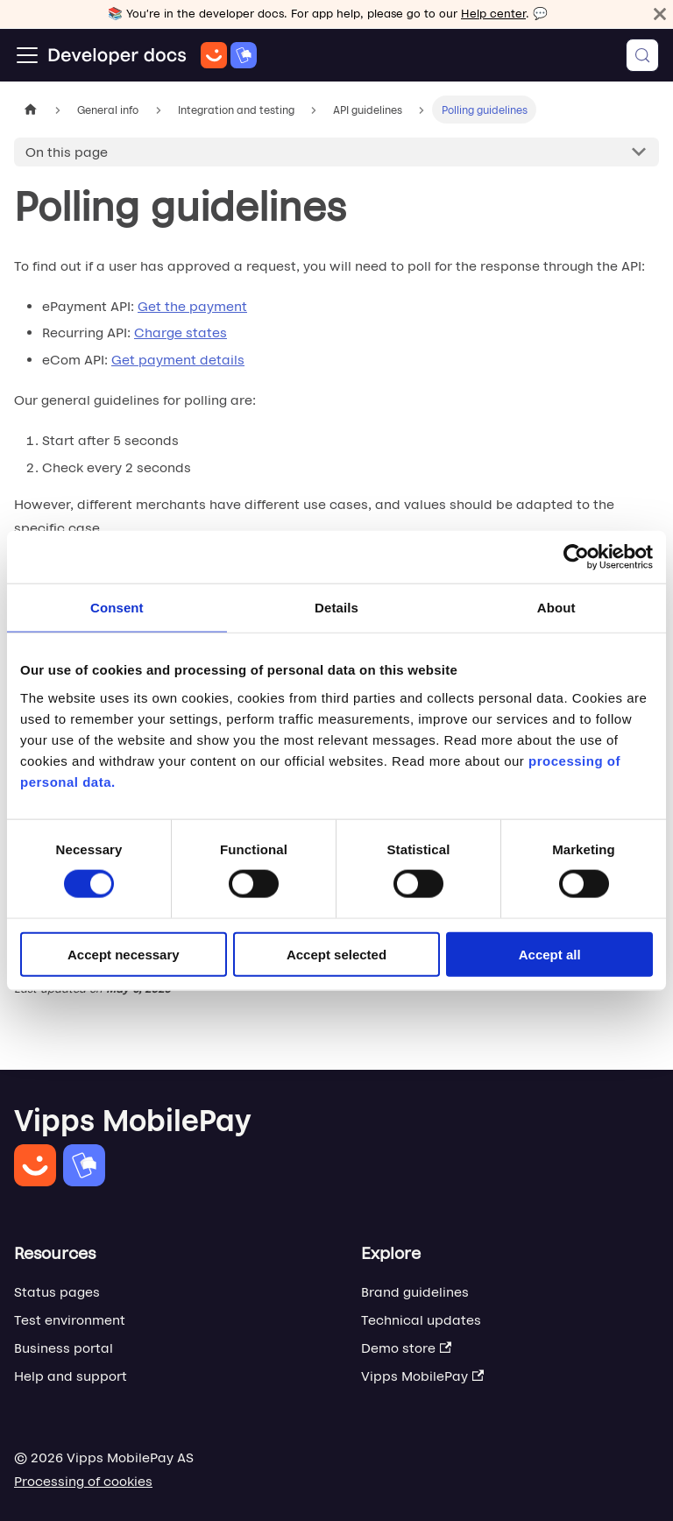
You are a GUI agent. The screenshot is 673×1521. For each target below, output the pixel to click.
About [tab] (556, 607)
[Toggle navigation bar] (27, 55)
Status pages (57, 1292)
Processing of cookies (83, 1481)
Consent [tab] (117, 607)
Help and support (70, 1376)
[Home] (152, 55)
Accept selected (336, 953)
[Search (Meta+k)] (642, 55)
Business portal (63, 1348)
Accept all (550, 953)
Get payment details (177, 359)
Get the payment (192, 306)
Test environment (69, 1320)
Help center (493, 13)
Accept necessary (123, 953)
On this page (66, 152)
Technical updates (421, 1320)
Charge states (180, 332)
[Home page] (30, 109)
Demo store (406, 1348)
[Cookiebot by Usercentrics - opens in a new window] (576, 557)
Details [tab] (336, 607)
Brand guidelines (415, 1292)
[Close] (660, 14)
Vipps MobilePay (422, 1376)
